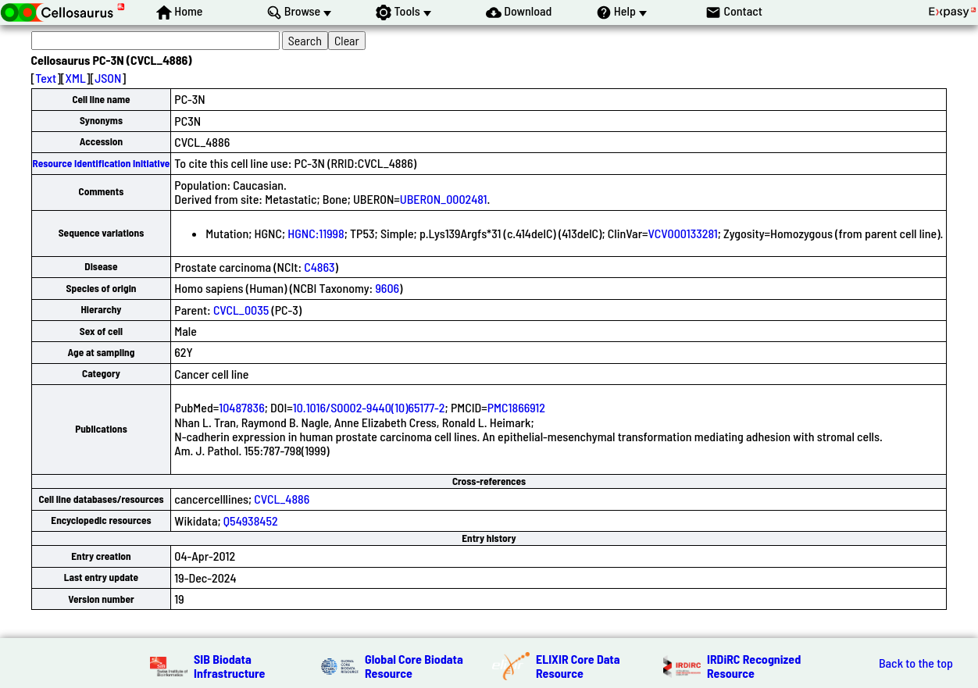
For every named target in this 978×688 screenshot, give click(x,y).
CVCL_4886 (281, 498)
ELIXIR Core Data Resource (578, 665)
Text (45, 77)
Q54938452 (250, 520)
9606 (387, 287)
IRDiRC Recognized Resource (754, 665)
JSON (108, 77)
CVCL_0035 (241, 309)
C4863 (319, 266)
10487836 (241, 407)
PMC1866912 (516, 407)
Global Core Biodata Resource (414, 665)
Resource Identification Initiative (101, 163)
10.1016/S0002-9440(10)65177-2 (369, 407)
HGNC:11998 (315, 233)
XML (76, 77)
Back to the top (916, 663)
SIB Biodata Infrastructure (229, 665)
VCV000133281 (683, 233)
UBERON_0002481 (443, 198)
